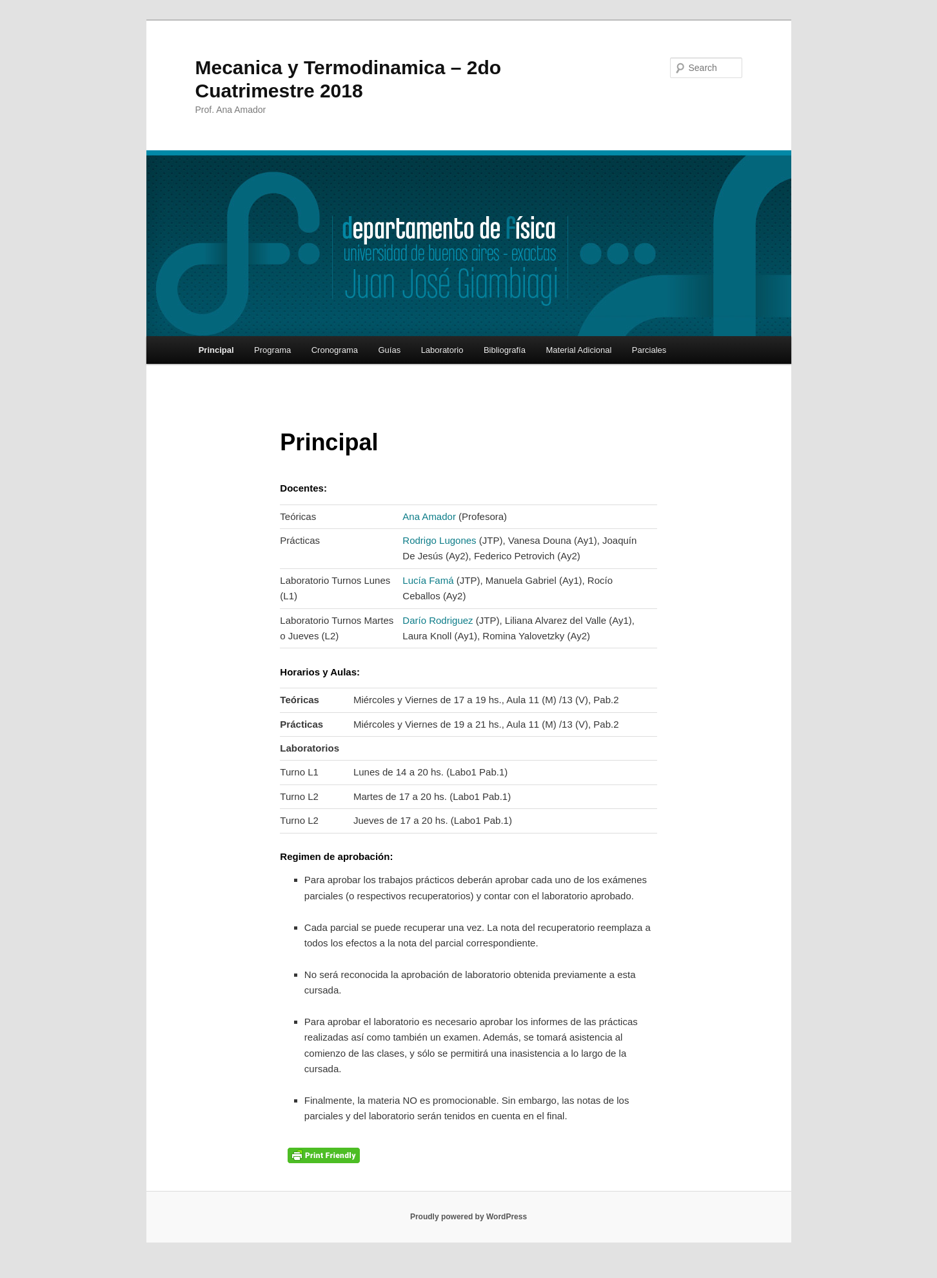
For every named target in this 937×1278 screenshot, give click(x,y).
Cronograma (334, 350)
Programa (272, 350)
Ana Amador (429, 516)
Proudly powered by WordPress (468, 1216)
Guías (389, 350)
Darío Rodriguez (437, 620)
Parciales (649, 350)
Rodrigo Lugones (439, 540)
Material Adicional (578, 350)
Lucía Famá (427, 580)
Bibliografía (505, 350)
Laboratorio (442, 350)
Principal (216, 350)
